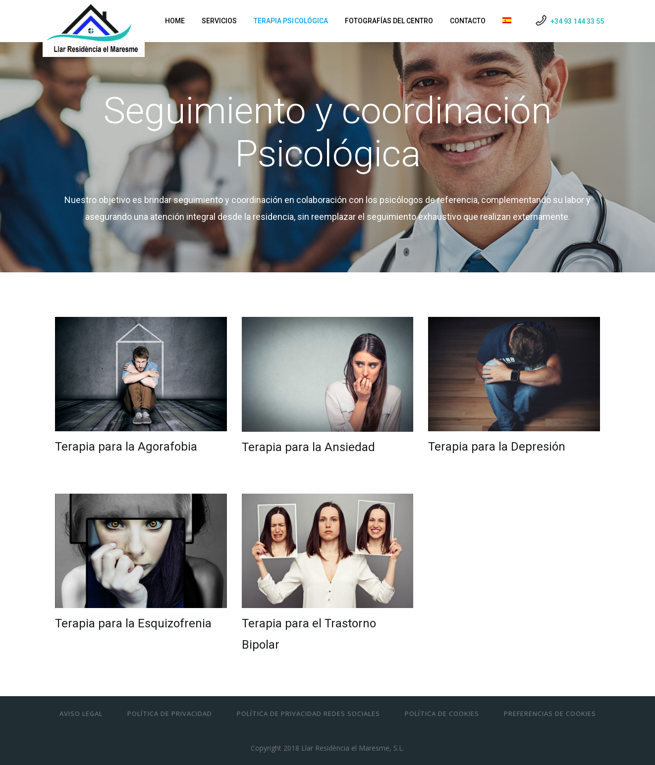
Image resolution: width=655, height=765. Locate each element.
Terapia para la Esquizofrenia (133, 623)
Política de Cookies (442, 713)
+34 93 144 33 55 (577, 21)
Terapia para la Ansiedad (308, 447)
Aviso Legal (81, 713)
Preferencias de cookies (550, 713)
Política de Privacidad (169, 713)
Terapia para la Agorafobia (126, 447)
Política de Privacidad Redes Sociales (308, 713)
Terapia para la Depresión (496, 447)
